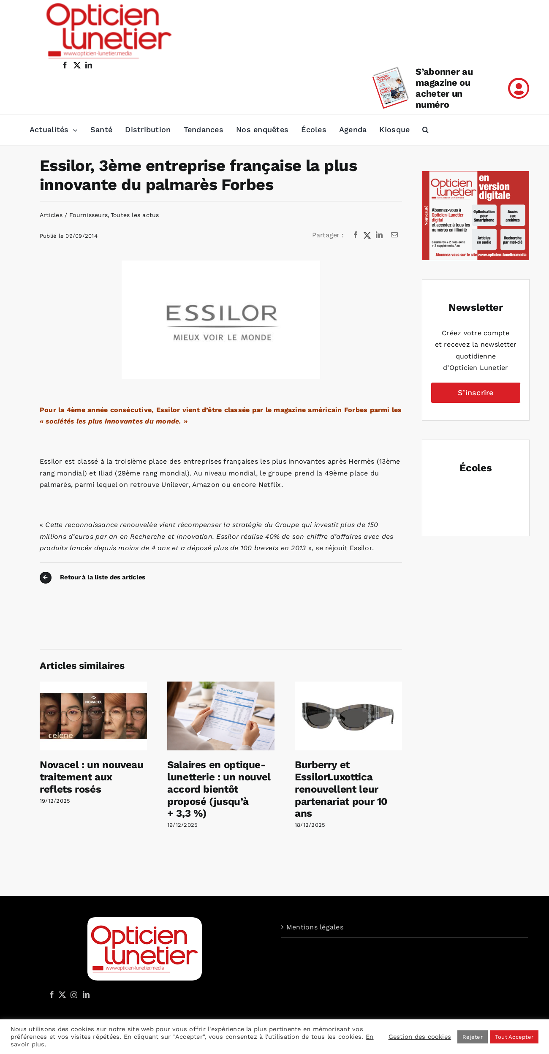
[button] (425, 130)
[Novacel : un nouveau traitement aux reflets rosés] (93, 686)
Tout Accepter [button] (514, 1037)
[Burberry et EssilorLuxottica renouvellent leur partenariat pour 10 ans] (348, 686)
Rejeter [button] (472, 1037)
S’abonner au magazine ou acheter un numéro (444, 88)
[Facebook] (355, 235)
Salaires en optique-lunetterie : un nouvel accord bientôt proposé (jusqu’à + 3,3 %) (219, 789)
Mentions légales (314, 927)
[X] (367, 235)
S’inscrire (475, 392)
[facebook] (65, 65)
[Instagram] (72, 994)
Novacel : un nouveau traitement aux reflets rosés (92, 777)
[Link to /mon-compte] (518, 88)
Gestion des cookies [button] (420, 1036)
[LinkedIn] (379, 235)
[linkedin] (88, 65)
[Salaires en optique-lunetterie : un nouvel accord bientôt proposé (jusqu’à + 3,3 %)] (220, 686)
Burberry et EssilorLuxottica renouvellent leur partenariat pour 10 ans (341, 789)
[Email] (394, 235)
